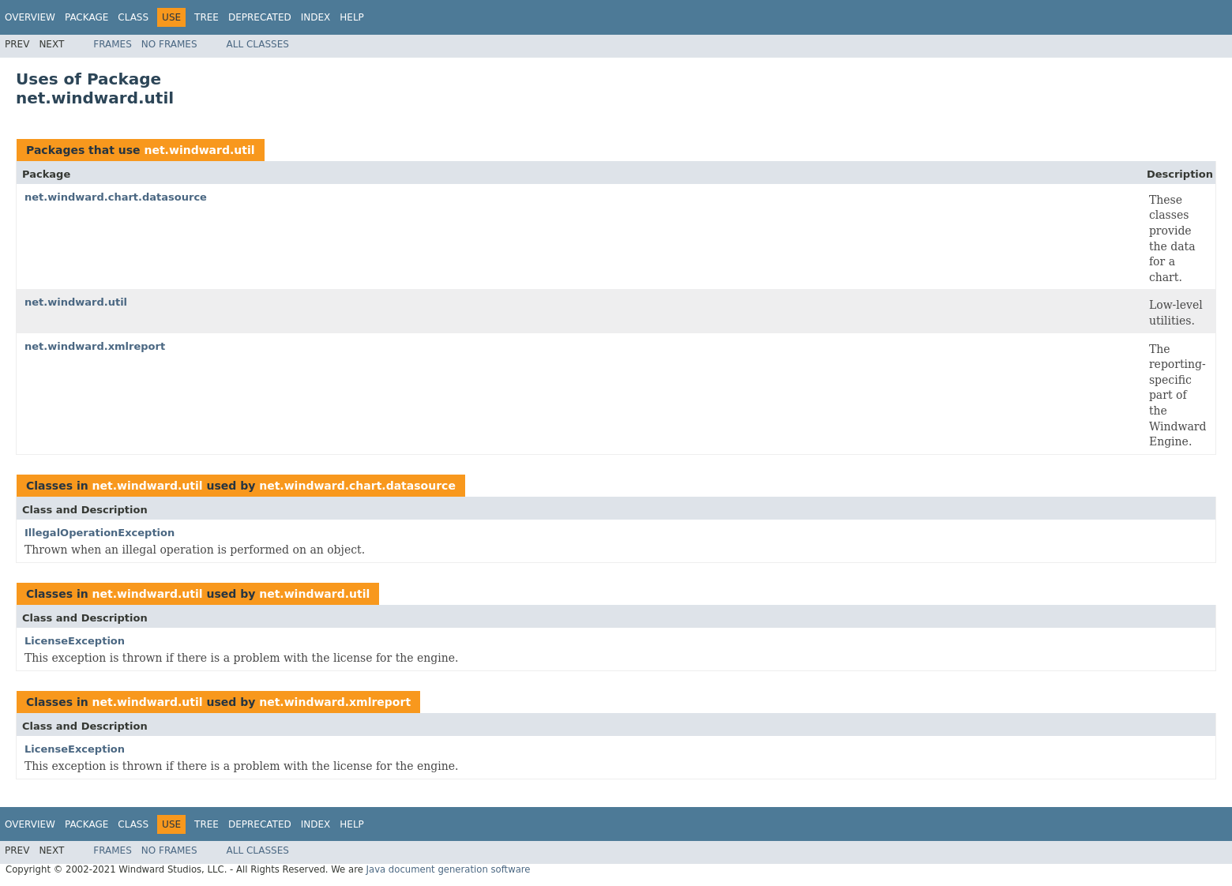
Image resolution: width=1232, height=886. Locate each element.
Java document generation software (448, 869)
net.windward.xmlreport (94, 346)
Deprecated (259, 17)
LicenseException (74, 641)
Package (86, 17)
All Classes (258, 44)
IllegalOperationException (99, 533)
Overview (30, 17)
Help (352, 17)
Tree (206, 17)
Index (316, 17)
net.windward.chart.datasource (115, 197)
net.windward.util (199, 150)
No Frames (169, 44)
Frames (112, 44)
